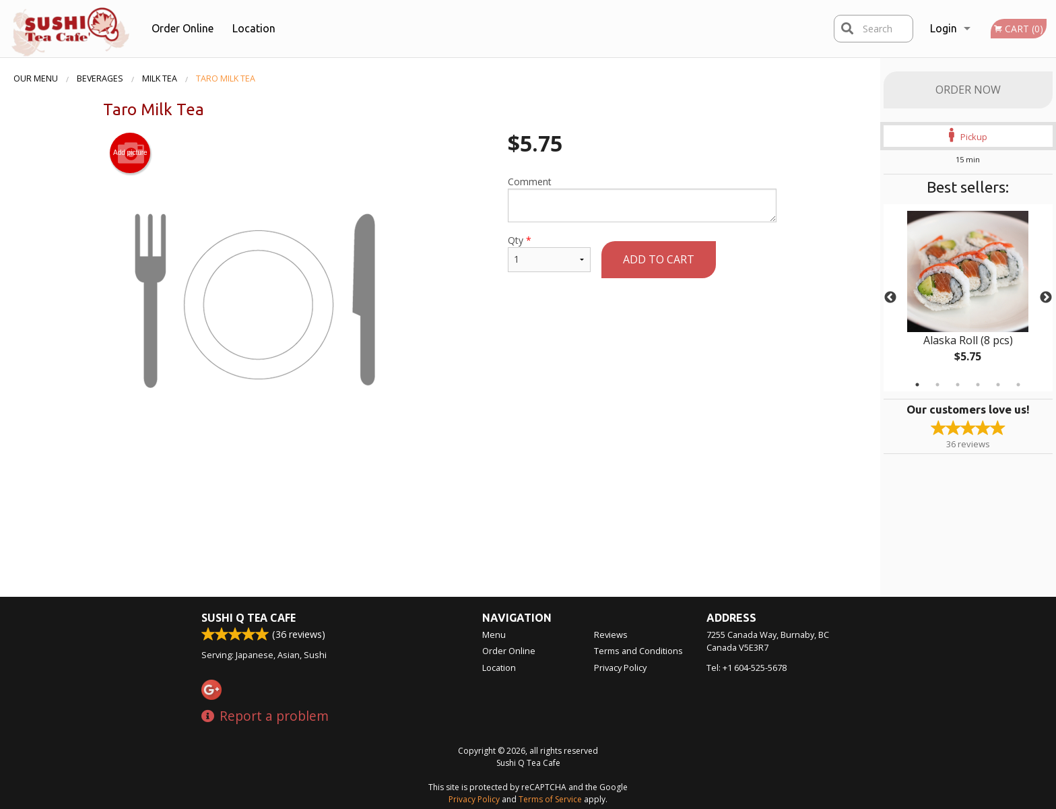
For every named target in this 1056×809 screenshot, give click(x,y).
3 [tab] (957, 384)
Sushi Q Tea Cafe (248, 617)
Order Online (182, 28)
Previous (890, 297)
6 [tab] (1018, 384)
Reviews (611, 634)
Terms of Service (550, 799)
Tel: (746, 667)
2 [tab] (937, 384)
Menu (494, 634)
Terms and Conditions (638, 651)
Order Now (968, 89)
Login (943, 28)
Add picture (130, 153)
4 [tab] (978, 384)
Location (253, 28)
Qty (549, 253)
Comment (642, 198)
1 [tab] (917, 384)
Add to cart (658, 259)
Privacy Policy (620, 667)
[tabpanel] (968, 297)
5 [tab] (998, 384)
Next (1046, 297)
